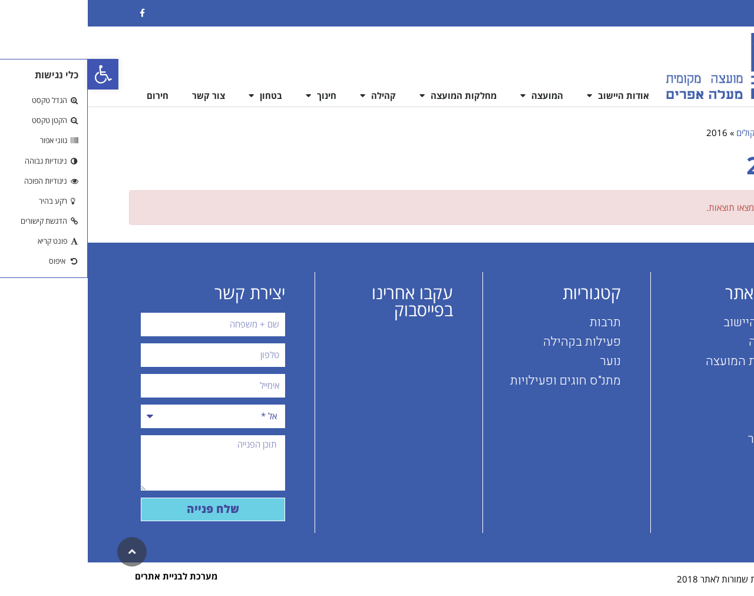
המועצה (453, 95)
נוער (522, 361)
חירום (70, 95)
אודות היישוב (530, 95)
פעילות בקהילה (494, 342)
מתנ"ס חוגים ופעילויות (477, 381)
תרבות (517, 322)
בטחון (177, 95)
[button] (15, 74)
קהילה (290, 95)
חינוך (233, 95)
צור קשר (120, 95)
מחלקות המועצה (370, 95)
